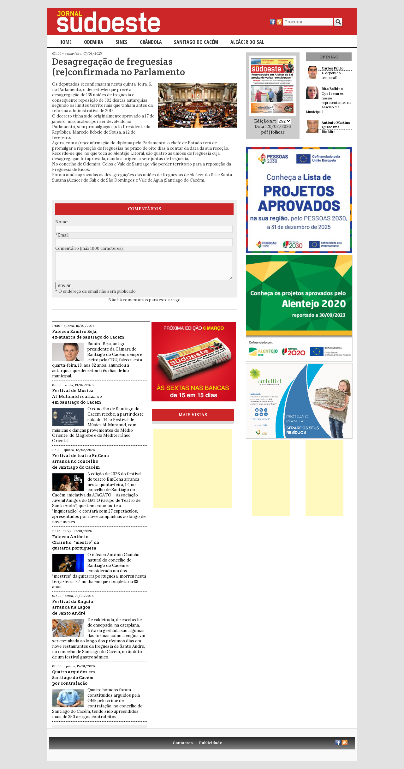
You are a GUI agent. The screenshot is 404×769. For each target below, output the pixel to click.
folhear (277, 132)
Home (65, 42)
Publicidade (210, 742)
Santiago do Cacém (196, 42)
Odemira (93, 42)
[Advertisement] (192, 468)
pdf (264, 132)
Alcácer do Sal (247, 42)
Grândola (151, 42)
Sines (122, 42)
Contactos (183, 742)
